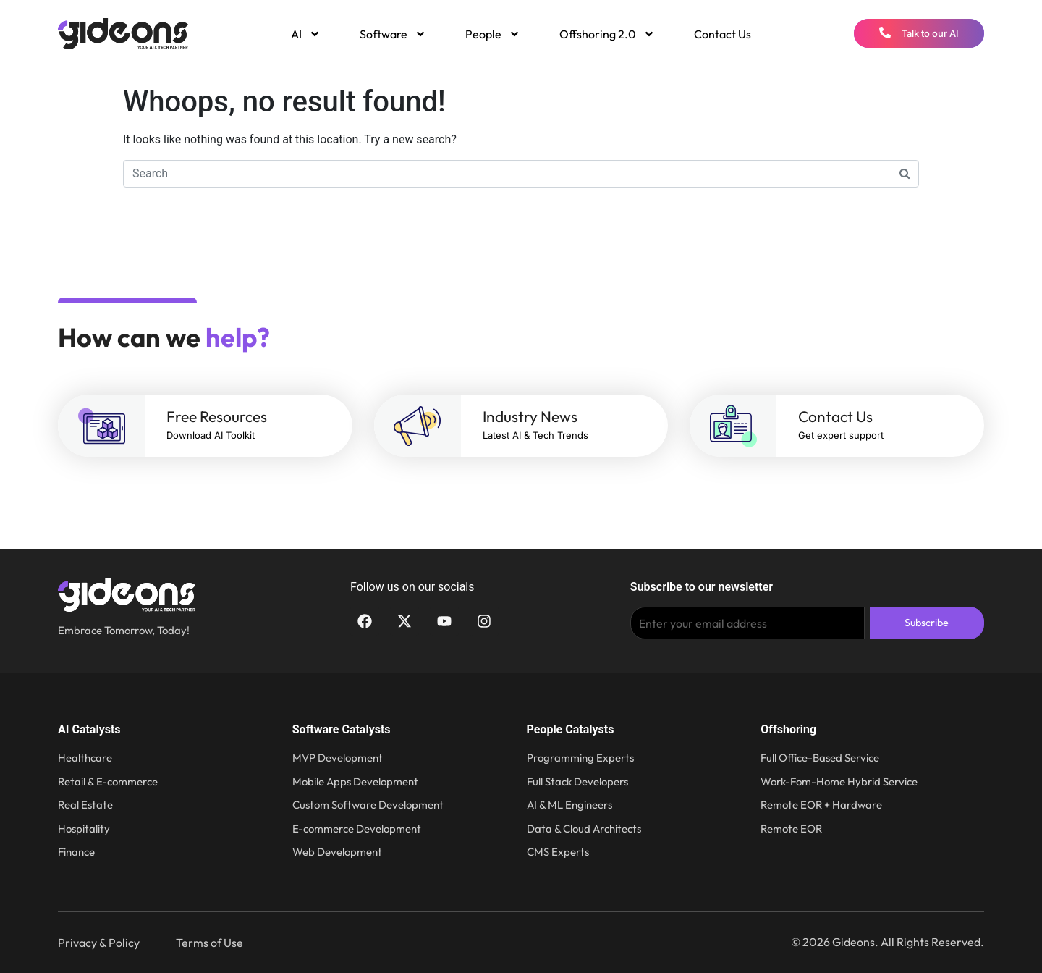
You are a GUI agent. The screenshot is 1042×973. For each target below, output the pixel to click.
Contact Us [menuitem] (722, 34)
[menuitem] (304, 34)
